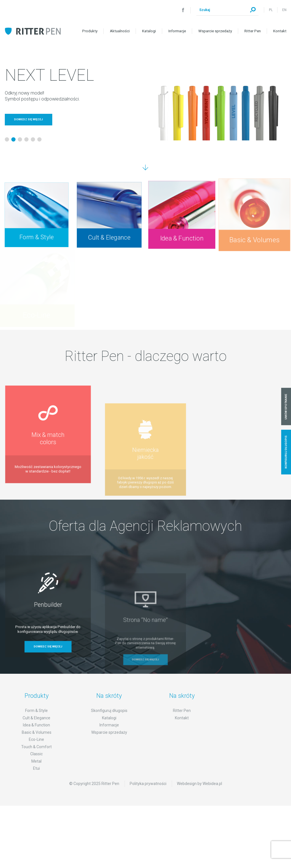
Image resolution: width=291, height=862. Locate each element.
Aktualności (120, 31)
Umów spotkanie (286, 406)
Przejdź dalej (145, 167)
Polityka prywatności (148, 791)
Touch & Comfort (36, 754)
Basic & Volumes (36, 740)
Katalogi (149, 31)
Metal (36, 769)
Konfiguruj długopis (286, 452)
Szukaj (253, 10)
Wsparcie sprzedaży (215, 31)
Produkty (89, 31)
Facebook (183, 10)
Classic (36, 762)
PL (271, 10)
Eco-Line (36, 747)
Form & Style (36, 718)
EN (284, 10)
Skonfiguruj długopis (109, 718)
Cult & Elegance (36, 726)
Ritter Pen (252, 31)
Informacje (177, 31)
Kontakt (279, 31)
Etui (36, 776)
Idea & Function (36, 733)
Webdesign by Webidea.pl (199, 791)
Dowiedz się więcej (28, 119)
